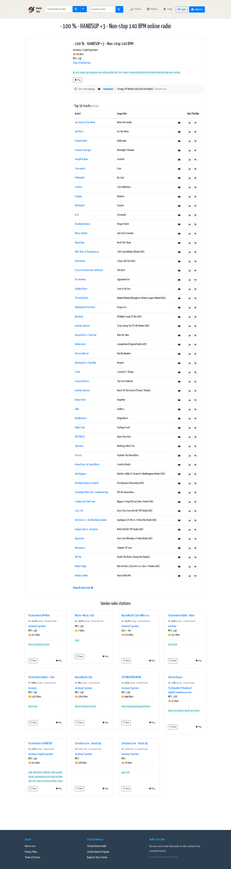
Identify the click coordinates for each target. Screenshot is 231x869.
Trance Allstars (82, 381)
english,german (45, 754)
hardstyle (140, 72)
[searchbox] (103, 9)
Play (78, 80)
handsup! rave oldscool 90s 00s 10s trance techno (112, 72)
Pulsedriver (80, 261)
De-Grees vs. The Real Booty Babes (91, 520)
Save (33, 660)
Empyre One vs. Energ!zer (86, 529)
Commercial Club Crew (85, 501)
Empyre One (80, 399)
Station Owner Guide (96, 846)
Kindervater (80, 344)
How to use (30, 846)
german (42, 626)
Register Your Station (97, 857)
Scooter (78, 187)
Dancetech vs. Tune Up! (85, 335)
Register (197, 9)
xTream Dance (175, 677)
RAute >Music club (84, 615)
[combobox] (103, 9)
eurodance (179, 710)
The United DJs (81, 298)
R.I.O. (77, 215)
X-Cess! (78, 455)
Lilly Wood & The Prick (85, 307)
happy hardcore (143, 706)
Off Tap (78, 557)
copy (77, 640)
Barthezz (79, 131)
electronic (172, 644)
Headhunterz (81, 418)
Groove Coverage (83, 150)
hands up (84, 72)
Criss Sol (79, 510)
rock (127, 772)
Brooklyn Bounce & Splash (87, 483)
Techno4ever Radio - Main (181, 615)
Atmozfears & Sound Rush (87, 464)
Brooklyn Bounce (82, 224)
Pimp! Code (80, 427)
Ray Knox (79, 316)
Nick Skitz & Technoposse (87, 251)
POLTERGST (80, 436)
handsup (38, 644)
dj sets (76, 72)
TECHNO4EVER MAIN (131, 677)
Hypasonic (79, 538)
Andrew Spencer (82, 325)
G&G (77, 409)
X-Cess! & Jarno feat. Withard (89, 270)
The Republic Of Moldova (179, 688)
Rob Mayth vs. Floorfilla (85, 363)
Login (182, 9)
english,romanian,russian (180, 692)
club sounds (56, 772)
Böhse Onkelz (81, 233)
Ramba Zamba (81, 575)
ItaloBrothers (81, 289)
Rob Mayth (80, 205)
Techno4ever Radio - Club (41, 677)
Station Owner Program (98, 852)
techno (177, 72)
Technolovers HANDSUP (40, 743)
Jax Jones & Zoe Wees (85, 122)
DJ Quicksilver (81, 141)
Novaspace (80, 547)
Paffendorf (80, 177)
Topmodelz (108, 89)
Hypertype (79, 242)
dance (31, 644)
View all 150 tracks (83, 588)
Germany (32, 626)
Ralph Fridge (80, 566)
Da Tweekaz (80, 279)
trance (196, 710)
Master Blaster (82, 353)
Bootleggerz (81, 473)
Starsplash (80, 168)
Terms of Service (32, 857)
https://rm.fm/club (81, 63)
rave (171, 72)
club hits (47, 772)
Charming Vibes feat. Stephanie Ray (91, 492)
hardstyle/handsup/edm (157, 72)
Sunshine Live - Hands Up (88, 743)
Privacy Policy (31, 852)
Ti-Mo (77, 372)
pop (123, 772)
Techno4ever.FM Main (39, 615)
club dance (37, 772)
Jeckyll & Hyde (81, 159)
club (30, 772)
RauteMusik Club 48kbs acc (135, 615)
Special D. (79, 446)
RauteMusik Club (83, 677)
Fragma (78, 196)
